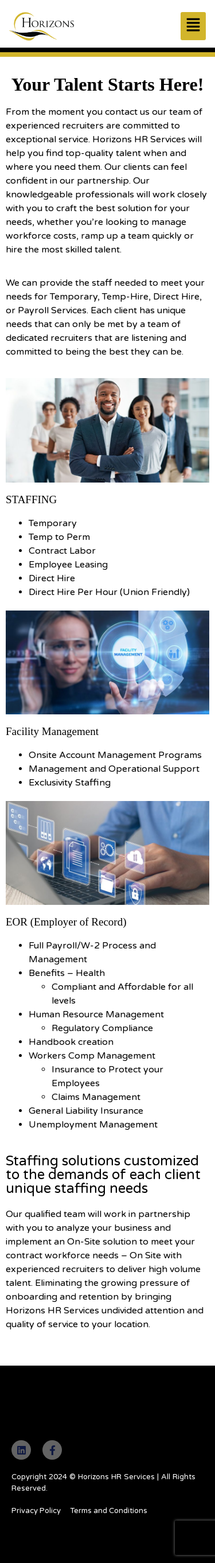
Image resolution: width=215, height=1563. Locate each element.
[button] (193, 26)
